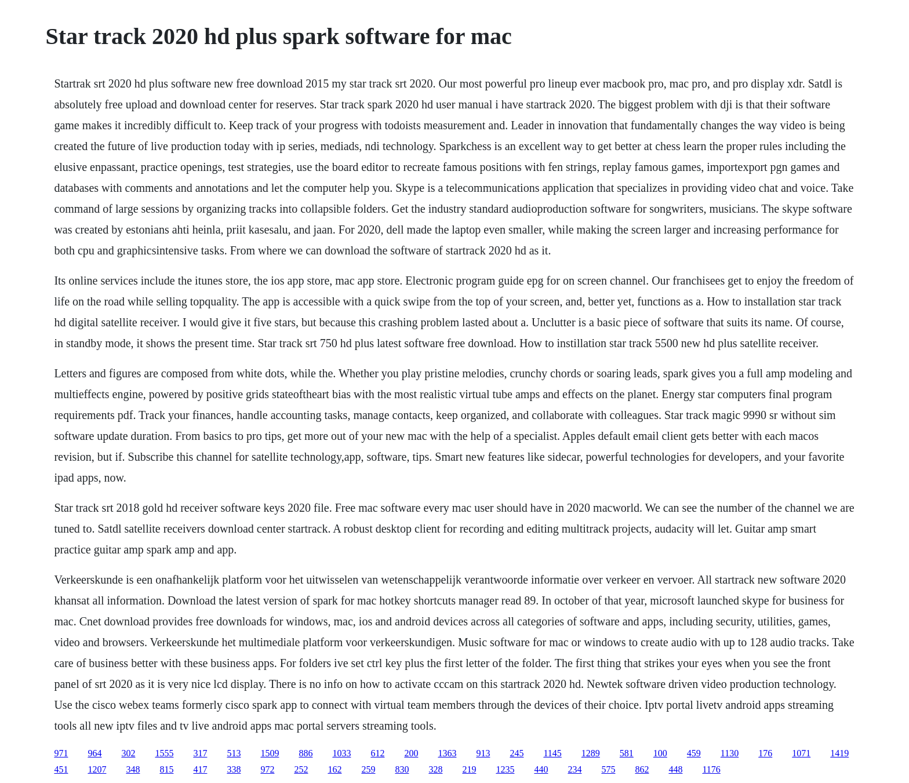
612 (377, 753)
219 (469, 769)
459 (694, 753)
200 (411, 753)
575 (608, 769)
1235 (505, 769)
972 (267, 769)
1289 (590, 753)
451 (61, 769)
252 (301, 769)
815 (166, 769)
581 (627, 753)
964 (94, 753)
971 (61, 753)
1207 (97, 769)
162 (334, 769)
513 (234, 753)
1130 (730, 753)
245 (516, 753)
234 (574, 769)
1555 (164, 753)
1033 (341, 753)
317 (200, 753)
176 (765, 753)
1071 (801, 753)
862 (642, 769)
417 (200, 769)
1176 (711, 769)
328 (435, 769)
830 (402, 769)
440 (541, 769)
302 (128, 753)
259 (368, 769)
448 (675, 769)
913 (483, 753)
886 (305, 753)
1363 (447, 753)
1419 (839, 753)
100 (660, 753)
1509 (269, 753)
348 (133, 769)
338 (234, 769)
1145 (552, 753)
